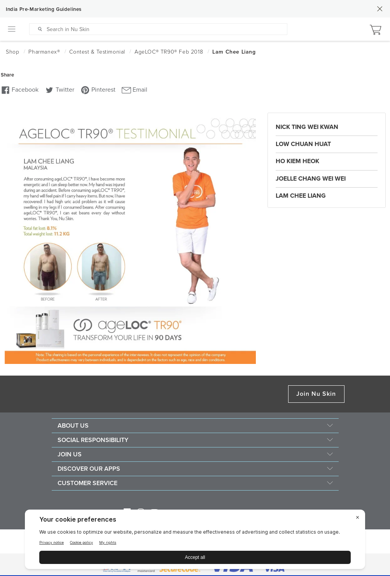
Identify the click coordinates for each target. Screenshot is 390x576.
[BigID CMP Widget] (195, 541)
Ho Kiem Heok (297, 161)
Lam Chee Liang (301, 196)
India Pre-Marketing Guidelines (44, 9)
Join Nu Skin (316, 394)
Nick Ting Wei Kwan (307, 127)
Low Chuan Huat (303, 144)
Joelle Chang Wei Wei (311, 179)
